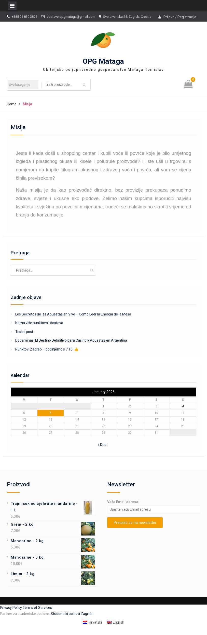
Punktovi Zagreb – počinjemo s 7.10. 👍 (46, 349)
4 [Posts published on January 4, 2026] (183, 406)
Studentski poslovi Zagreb (71, 614)
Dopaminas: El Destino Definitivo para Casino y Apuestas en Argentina (71, 340)
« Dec (102, 445)
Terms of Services (37, 608)
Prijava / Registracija (179, 17)
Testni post (24, 332)
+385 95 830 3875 (24, 17)
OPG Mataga (103, 61)
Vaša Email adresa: (123, 502)
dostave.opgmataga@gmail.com (71, 17)
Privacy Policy (11, 608)
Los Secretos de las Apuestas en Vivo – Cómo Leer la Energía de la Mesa (73, 314)
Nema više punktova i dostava (39, 323)
